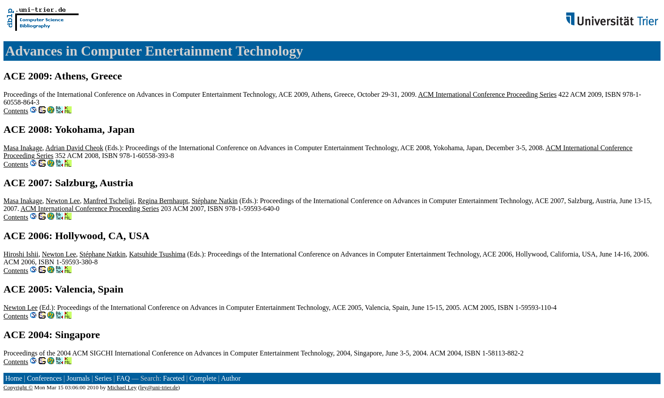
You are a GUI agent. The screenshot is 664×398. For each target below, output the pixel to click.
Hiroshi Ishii (20, 254)
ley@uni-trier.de (159, 387)
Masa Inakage (22, 147)
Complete (202, 378)
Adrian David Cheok (74, 147)
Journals (77, 378)
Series (103, 378)
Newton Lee (63, 200)
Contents (15, 111)
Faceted (174, 378)
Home (13, 378)
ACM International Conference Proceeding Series (487, 94)
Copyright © (18, 387)
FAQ (123, 378)
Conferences (44, 378)
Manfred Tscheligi (108, 200)
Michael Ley (122, 387)
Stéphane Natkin (215, 200)
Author (231, 378)
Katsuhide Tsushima (157, 254)
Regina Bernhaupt (163, 200)
